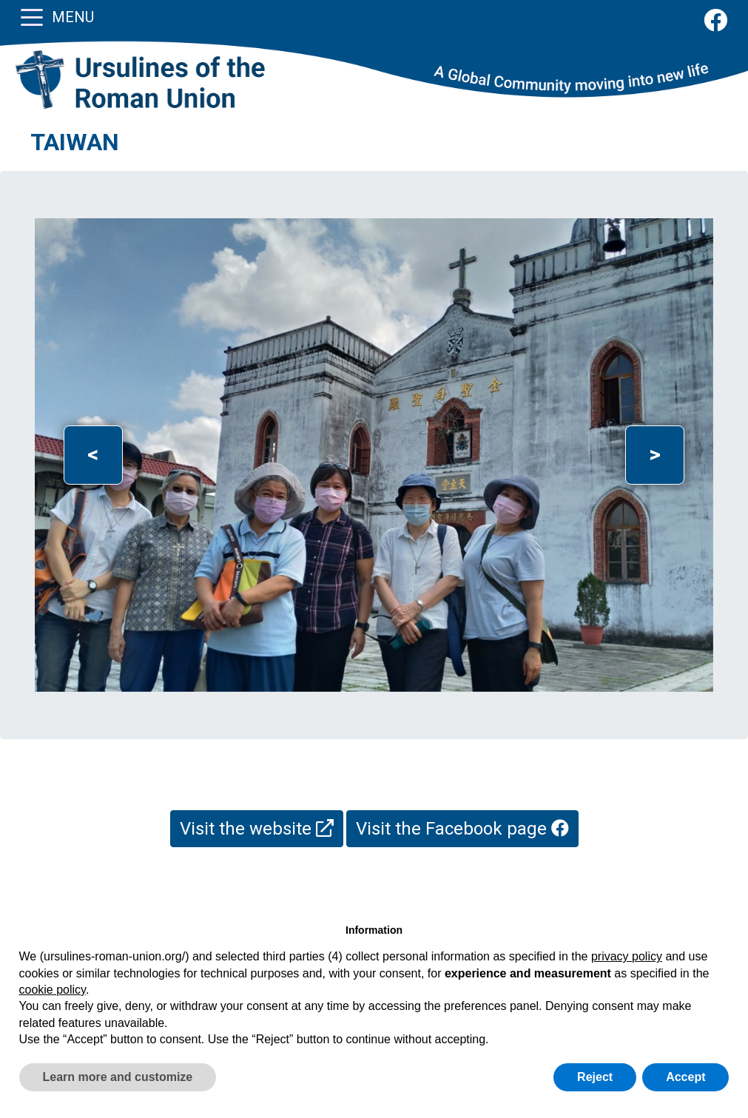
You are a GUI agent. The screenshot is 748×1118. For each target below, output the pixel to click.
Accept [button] (685, 1077)
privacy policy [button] (626, 956)
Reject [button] (595, 1077)
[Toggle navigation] (32, 16)
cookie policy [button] (52, 989)
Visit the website (257, 828)
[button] (93, 455)
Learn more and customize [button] (118, 1077)
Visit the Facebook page (462, 828)
